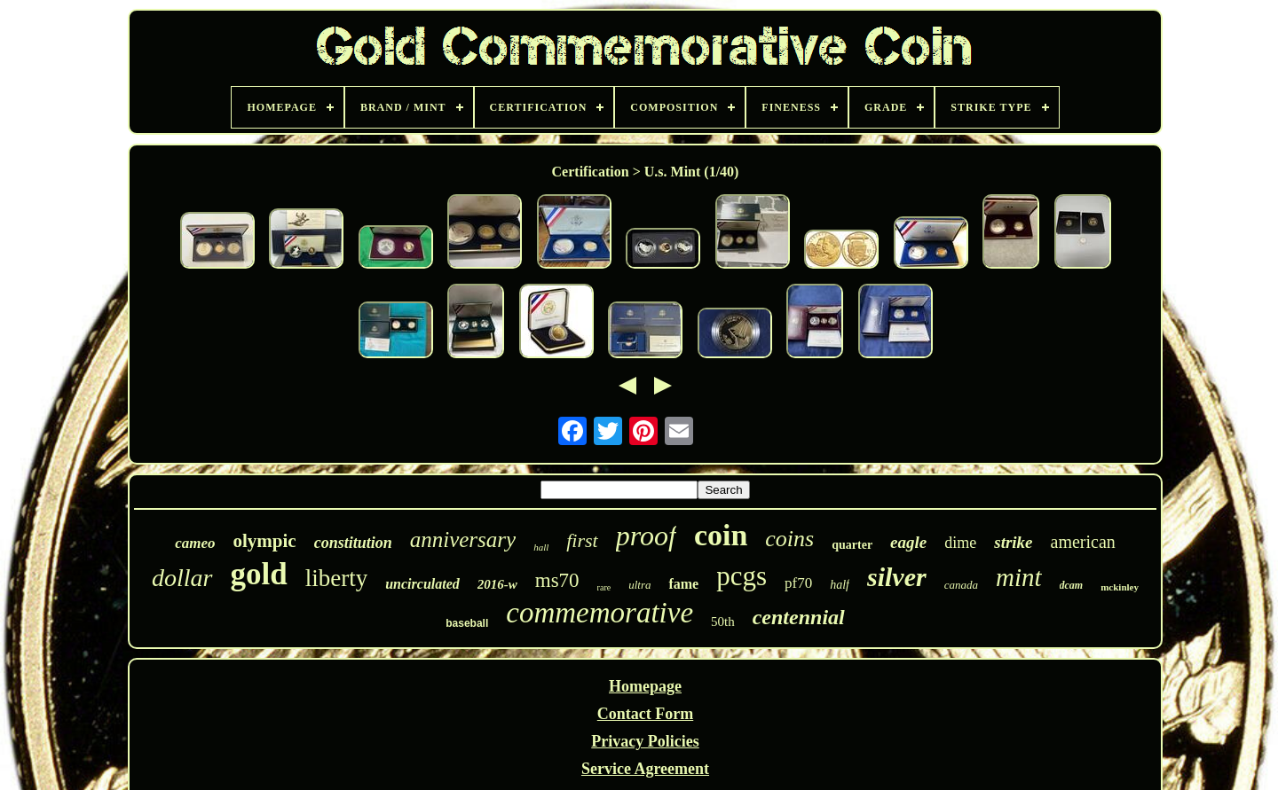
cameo (195, 543)
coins (789, 538)
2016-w (497, 584)
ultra (639, 584)
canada (961, 584)
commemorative (599, 613)
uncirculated (422, 583)
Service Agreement (645, 769)
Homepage (645, 686)
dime (960, 542)
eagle (908, 542)
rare (604, 587)
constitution (353, 542)
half (839, 584)
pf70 (798, 583)
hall (540, 547)
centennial (799, 617)
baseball (467, 623)
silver (897, 576)
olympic (264, 540)
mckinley (1119, 587)
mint (1019, 577)
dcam (1072, 585)
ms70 (557, 580)
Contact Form (645, 714)
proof (646, 535)
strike (1013, 542)
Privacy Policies (644, 741)
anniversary (463, 539)
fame (683, 583)
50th (723, 621)
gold (259, 574)
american (1083, 541)
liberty (336, 578)
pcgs (741, 575)
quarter (852, 544)
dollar (182, 577)
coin (720, 535)
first (581, 540)
